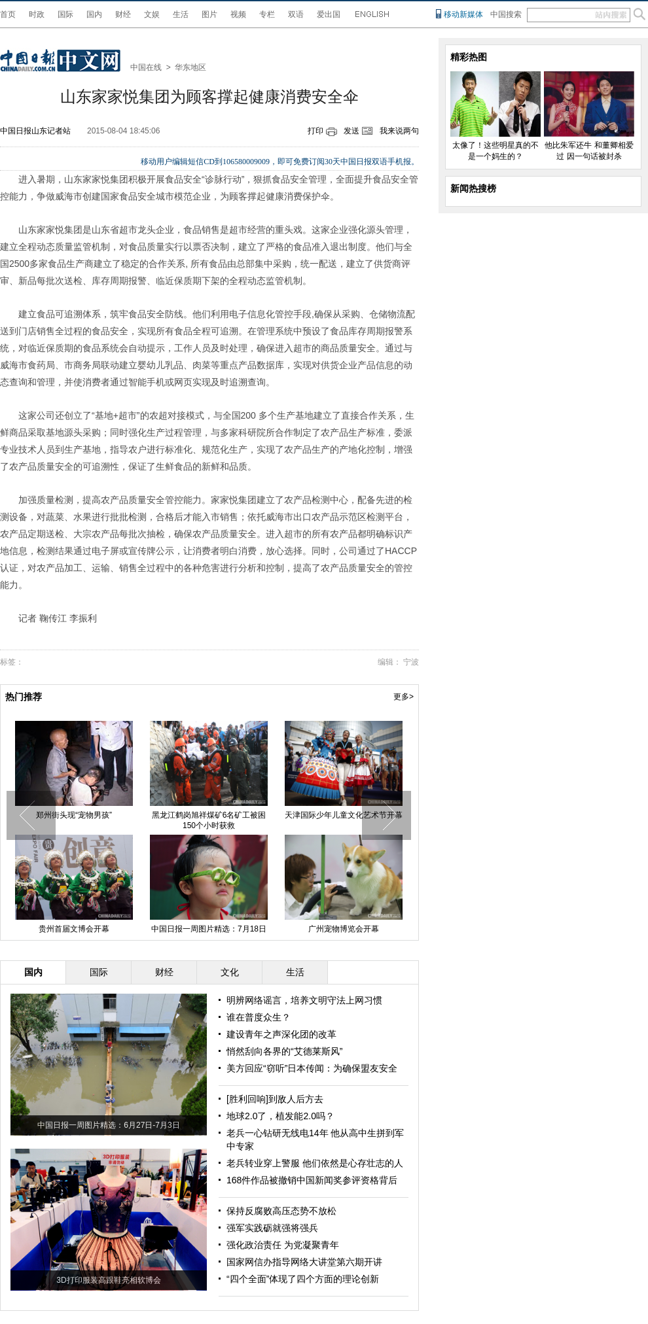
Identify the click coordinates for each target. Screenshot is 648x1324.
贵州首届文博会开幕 (74, 928)
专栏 (267, 14)
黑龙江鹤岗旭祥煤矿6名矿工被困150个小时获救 (209, 820)
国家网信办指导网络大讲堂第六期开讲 (304, 1262)
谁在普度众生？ (258, 1017)
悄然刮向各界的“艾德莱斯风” (284, 1051)
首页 (8, 14)
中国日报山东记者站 (35, 130)
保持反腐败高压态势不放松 (281, 1211)
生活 (181, 14)
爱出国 (328, 14)
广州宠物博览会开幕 (343, 928)
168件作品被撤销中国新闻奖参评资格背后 (311, 1180)
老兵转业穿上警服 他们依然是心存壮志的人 (314, 1163)
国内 (94, 14)
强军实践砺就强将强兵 (272, 1228)
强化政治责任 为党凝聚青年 (282, 1245)
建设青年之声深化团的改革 (281, 1034)
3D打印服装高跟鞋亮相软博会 (108, 1280)
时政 (37, 14)
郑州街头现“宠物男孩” (74, 815)
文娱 (152, 14)
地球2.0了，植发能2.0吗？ (280, 1116)
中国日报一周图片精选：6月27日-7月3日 (108, 1125)
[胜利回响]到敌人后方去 (274, 1099)
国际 (65, 14)
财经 (123, 14)
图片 (209, 14)
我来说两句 (399, 130)
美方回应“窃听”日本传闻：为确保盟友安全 (311, 1068)
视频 (238, 14)
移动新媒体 (463, 14)
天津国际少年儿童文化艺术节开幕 (344, 815)
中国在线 (146, 67)
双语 (296, 14)
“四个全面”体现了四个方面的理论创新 (302, 1279)
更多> (403, 696)
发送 (351, 130)
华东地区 (190, 67)
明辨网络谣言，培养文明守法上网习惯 (304, 1000)
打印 (315, 130)
